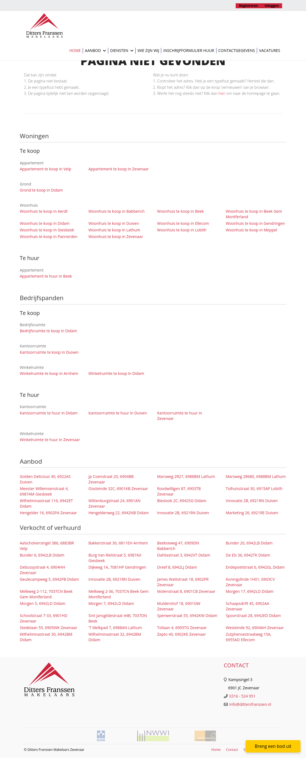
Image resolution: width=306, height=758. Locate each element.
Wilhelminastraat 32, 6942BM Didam (114, 637)
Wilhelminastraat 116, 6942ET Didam (46, 503)
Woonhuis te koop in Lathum (114, 230)
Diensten (121, 51)
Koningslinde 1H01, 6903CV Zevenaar (250, 582)
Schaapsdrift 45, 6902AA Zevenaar (247, 606)
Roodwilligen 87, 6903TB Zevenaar (179, 491)
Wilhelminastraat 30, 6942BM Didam (46, 637)
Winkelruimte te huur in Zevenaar (50, 439)
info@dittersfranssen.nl (250, 704)
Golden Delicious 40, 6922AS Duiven (45, 479)
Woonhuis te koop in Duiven (113, 223)
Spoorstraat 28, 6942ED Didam (253, 615)
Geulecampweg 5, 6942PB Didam (49, 579)
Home (75, 50)
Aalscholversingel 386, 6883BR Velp (47, 545)
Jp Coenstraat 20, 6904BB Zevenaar (111, 479)
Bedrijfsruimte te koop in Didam (48, 330)
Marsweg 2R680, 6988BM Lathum (256, 476)
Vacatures (269, 50)
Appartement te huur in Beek (46, 276)
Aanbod (95, 51)
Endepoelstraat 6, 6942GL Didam (255, 567)
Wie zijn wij (148, 50)
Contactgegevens (236, 50)
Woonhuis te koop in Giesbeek (47, 230)
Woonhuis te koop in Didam (44, 223)
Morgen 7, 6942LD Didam (111, 603)
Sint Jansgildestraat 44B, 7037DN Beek (117, 618)
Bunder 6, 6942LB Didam (42, 555)
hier (221, 93)
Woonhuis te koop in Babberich (116, 211)
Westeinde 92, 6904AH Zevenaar (255, 627)
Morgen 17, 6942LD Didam (250, 591)
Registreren (248, 5)
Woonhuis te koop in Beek (180, 211)
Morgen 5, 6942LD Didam (42, 603)
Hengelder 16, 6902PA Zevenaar (48, 512)
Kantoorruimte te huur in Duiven (117, 413)
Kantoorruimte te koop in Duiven (49, 352)
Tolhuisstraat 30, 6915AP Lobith (254, 488)
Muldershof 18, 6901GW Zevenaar (178, 606)
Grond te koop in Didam (41, 190)
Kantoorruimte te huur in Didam (48, 413)
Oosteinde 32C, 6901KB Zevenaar (118, 488)
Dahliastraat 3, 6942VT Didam (183, 555)
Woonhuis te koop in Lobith (181, 230)
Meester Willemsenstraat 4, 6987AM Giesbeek (44, 491)
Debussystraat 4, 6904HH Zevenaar (42, 570)
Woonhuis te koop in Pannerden (48, 236)
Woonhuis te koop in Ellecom (183, 223)
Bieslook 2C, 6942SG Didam (181, 500)
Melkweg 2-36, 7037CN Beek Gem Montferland (118, 594)
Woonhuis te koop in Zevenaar (115, 236)
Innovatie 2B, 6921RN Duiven (252, 500)
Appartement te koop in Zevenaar (118, 168)
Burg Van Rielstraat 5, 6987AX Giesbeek (114, 557)
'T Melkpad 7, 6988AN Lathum (115, 627)
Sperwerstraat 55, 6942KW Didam (187, 615)
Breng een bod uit (273, 746)
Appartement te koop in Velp (45, 168)
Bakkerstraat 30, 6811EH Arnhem (118, 543)
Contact (232, 749)
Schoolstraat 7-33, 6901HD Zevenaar (43, 618)
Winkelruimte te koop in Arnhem (49, 373)
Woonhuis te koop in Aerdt (44, 211)
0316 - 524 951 (242, 696)
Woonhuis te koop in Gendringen (255, 223)
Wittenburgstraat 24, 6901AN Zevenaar (114, 503)
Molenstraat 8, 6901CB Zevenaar (186, 591)
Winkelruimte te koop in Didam (116, 373)
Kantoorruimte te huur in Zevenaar (179, 415)
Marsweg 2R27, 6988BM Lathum (186, 476)
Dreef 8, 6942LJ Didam (177, 567)
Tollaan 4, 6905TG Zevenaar (182, 627)
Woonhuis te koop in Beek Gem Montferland (254, 214)
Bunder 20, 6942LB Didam (249, 543)
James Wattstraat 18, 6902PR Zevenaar (182, 582)
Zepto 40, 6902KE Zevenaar (181, 634)
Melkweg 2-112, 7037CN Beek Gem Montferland (46, 594)
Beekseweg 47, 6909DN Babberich (178, 545)
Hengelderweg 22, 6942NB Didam (118, 512)
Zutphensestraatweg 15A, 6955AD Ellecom (248, 637)
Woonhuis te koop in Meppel (251, 230)
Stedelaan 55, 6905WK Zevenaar (48, 627)
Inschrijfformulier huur (188, 50)
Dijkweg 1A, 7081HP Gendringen (117, 567)
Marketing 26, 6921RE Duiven (252, 512)
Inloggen (272, 5)
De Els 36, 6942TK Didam (248, 555)
